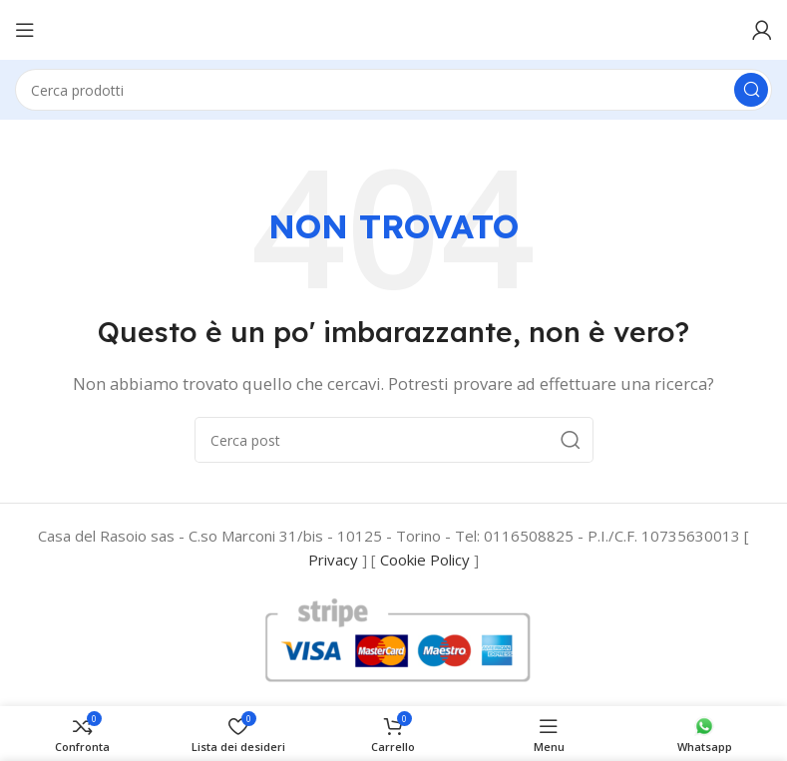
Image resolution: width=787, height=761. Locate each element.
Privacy (333, 560)
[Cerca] (393, 90)
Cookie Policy (425, 560)
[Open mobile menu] (25, 30)
